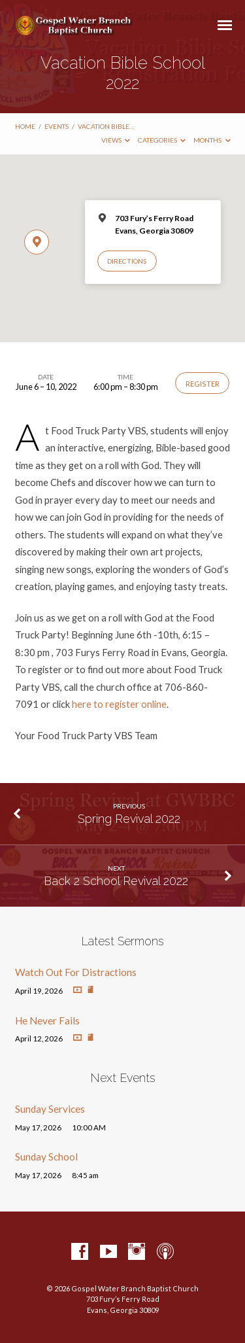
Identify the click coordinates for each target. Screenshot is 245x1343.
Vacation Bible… (106, 126)
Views (116, 140)
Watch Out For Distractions (76, 972)
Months (212, 140)
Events (56, 126)
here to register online (119, 704)
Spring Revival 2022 (129, 819)
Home (25, 126)
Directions (126, 261)
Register (203, 383)
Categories (162, 140)
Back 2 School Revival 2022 (116, 881)
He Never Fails (47, 1020)
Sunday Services (50, 1109)
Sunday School (46, 1156)
